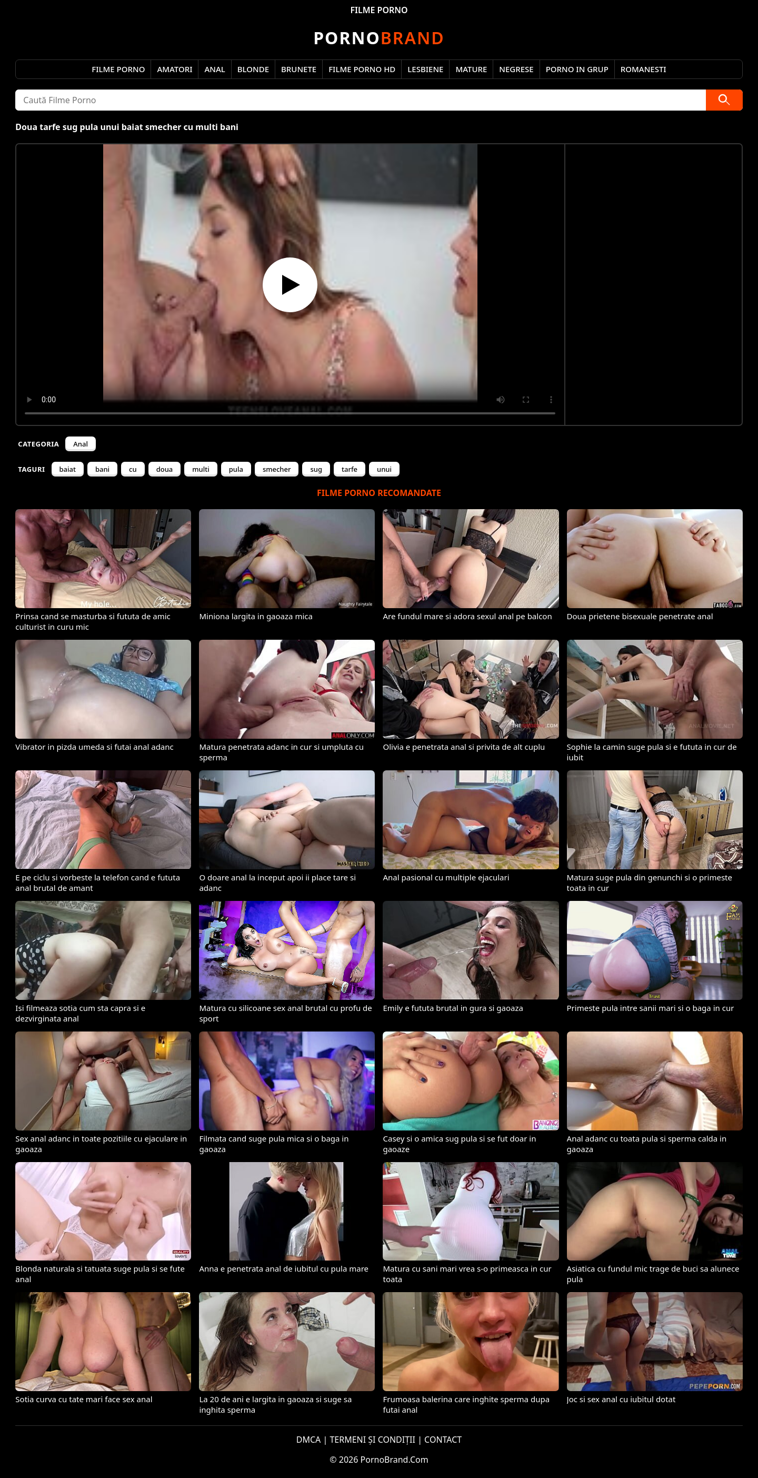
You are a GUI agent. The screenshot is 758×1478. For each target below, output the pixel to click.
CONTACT (443, 1439)
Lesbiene (425, 69)
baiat (67, 469)
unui (384, 469)
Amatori (174, 69)
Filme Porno (118, 69)
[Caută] (724, 100)
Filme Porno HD (361, 69)
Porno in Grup (577, 69)
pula (236, 469)
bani (102, 469)
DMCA (308, 1439)
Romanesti (643, 69)
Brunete (298, 69)
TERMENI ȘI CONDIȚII (372, 1439)
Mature (471, 69)
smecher (277, 469)
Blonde (253, 69)
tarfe (349, 469)
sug (316, 469)
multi (200, 469)
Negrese (516, 69)
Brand (378, 37)
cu (133, 469)
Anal (214, 69)
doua (164, 469)
